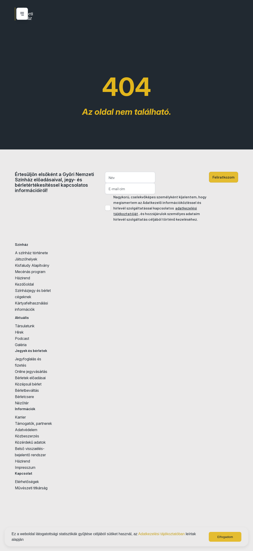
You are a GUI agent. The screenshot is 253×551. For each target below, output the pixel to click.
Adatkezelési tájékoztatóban (161, 534)
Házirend (22, 278)
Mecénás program (30, 271)
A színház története (31, 252)
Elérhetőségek (27, 481)
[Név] (130, 177)
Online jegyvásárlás (31, 371)
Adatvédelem (26, 429)
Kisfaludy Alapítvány (32, 265)
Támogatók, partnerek (33, 423)
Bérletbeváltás (27, 390)
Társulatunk (24, 326)
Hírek (19, 332)
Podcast (22, 338)
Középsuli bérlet (28, 384)
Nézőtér (22, 403)
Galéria (21, 344)
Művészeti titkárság (31, 488)
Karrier (20, 417)
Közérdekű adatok (30, 442)
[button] (25, 540)
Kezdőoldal (24, 284)
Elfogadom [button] (225, 537)
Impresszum (25, 467)
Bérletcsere (24, 396)
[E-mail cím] (130, 188)
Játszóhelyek (26, 259)
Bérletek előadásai (30, 377)
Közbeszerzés (27, 436)
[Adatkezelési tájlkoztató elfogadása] (108, 208)
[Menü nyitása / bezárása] (21, 13)
